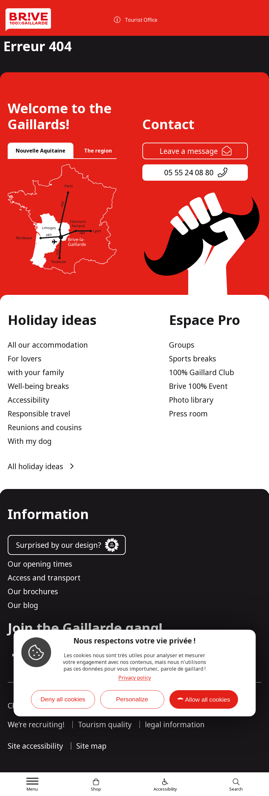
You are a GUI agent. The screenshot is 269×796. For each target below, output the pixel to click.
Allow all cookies (207, 699)
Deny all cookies (62, 699)
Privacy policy (134, 677)
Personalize (132, 699)
